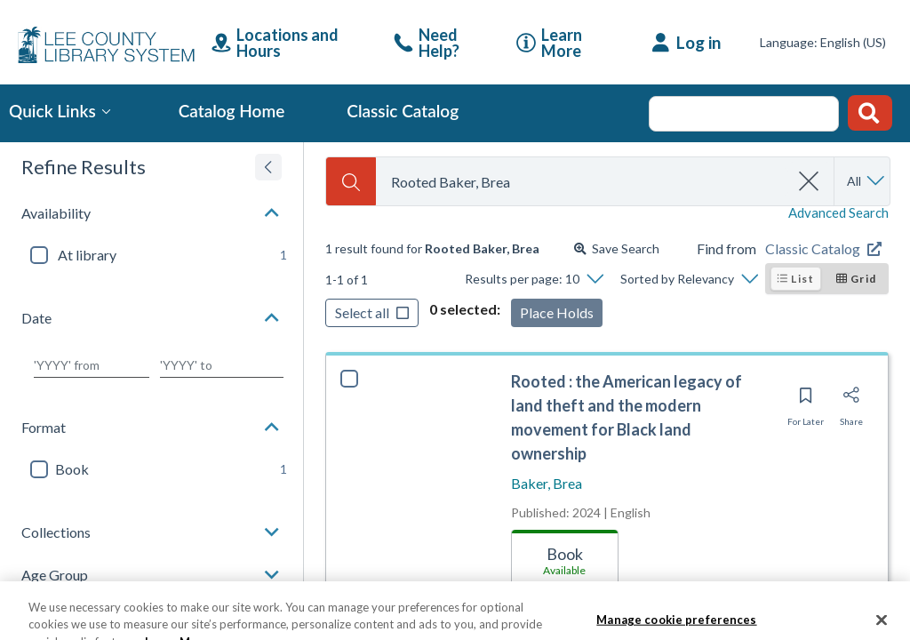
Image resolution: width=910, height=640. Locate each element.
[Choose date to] (222, 365)
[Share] (851, 401)
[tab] (565, 557)
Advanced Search (838, 213)
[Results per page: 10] (533, 279)
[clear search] (809, 181)
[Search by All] (867, 181)
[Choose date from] (91, 365)
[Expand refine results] (268, 167)
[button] (151, 213)
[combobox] (582, 182)
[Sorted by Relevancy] (688, 279)
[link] (441, 43)
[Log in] (686, 43)
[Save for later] (805, 401)
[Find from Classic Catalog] (827, 249)
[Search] (351, 181)
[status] (432, 249)
